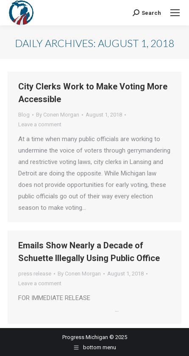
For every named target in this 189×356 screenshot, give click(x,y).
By (57, 114)
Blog (24, 114)
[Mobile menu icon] (175, 12)
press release (34, 273)
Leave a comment (39, 124)
